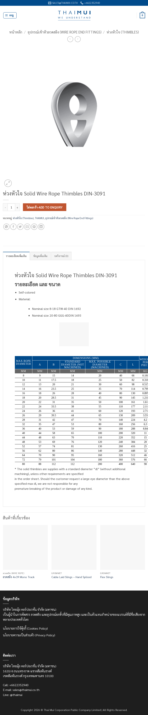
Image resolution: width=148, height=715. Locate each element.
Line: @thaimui (12, 695)
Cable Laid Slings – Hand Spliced (71, 577)
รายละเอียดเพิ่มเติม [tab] (16, 256)
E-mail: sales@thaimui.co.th (21, 690)
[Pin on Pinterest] (34, 227)
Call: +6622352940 (16, 685)
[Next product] (70, 39)
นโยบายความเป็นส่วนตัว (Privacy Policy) (29, 635)
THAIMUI (39, 218)
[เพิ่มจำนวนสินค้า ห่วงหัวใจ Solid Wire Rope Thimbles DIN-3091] (17, 207)
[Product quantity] (11, 207)
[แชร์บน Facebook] (13, 227)
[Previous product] (78, 39)
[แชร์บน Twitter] (20, 227)
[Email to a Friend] (27, 227)
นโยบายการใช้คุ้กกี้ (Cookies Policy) (25, 628)
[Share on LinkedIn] (41, 227)
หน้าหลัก (15, 32)
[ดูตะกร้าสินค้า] (142, 15)
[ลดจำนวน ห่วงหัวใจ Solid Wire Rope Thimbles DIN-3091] (5, 207)
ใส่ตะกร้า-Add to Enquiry (45, 207)
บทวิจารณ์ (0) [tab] (61, 256)
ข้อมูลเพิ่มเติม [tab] (40, 256)
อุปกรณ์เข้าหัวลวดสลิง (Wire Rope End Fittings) (64, 32)
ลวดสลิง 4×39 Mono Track (18, 577)
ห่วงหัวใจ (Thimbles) (123, 32)
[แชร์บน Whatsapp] (6, 227)
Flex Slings (106, 577)
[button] (10, 15)
